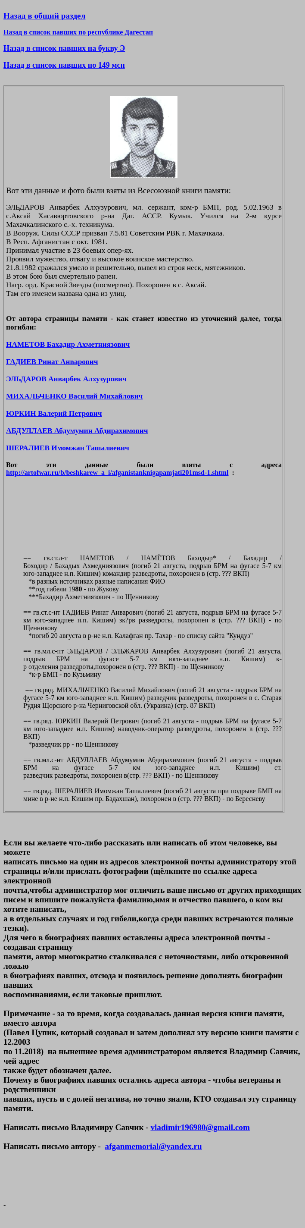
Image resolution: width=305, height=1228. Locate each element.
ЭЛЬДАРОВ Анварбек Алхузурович (66, 379)
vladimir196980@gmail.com (199, 1127)
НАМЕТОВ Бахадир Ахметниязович (68, 344)
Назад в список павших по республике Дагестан (78, 32)
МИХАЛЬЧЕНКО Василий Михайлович (74, 396)
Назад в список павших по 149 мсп (64, 65)
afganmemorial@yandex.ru (153, 1146)
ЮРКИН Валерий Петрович (54, 413)
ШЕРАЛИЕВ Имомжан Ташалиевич (67, 448)
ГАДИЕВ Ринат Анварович (52, 362)
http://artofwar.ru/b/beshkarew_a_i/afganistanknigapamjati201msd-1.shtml (117, 472)
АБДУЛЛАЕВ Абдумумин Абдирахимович (77, 431)
